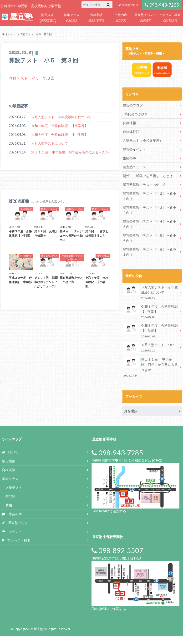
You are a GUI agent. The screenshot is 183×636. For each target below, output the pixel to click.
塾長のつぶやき (136, 114)
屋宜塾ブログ (129, 5)
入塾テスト (13, 487)
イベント (12, 531)
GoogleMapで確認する (109, 511)
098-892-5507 (117, 550)
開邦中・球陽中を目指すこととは (148, 176)
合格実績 (96, 18)
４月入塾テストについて (49, 143)
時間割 (10, 496)
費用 (8, 505)
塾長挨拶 (47, 18)
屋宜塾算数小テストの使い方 (144, 185)
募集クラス (71, 18)
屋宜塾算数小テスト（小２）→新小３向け (149, 196)
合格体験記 (131, 132)
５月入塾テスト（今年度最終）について (61, 117)
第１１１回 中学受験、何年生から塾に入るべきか (70, 152)
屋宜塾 (17, 16)
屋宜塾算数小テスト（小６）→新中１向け (149, 251)
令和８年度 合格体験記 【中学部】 (59, 134)
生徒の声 (120, 18)
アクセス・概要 (170, 18)
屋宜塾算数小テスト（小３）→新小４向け (149, 209)
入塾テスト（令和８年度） (143, 140)
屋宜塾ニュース (134, 167)
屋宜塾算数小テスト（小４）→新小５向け (149, 224)
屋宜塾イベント (145, 18)
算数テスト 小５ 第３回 (32, 78)
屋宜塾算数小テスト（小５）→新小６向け (149, 237)
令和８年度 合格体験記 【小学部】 (59, 126)
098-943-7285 (162, 5)
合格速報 (129, 123)
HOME (10, 452)
